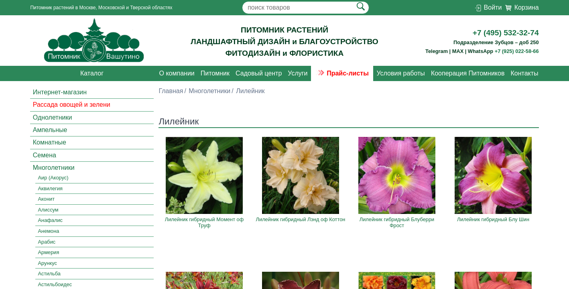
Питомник (215, 73)
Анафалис (50, 221)
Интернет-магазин (60, 92)
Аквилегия (50, 188)
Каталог (92, 73)
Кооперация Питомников (468, 73)
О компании (177, 73)
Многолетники (54, 167)
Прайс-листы (342, 73)
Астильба (49, 274)
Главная (171, 91)
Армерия (48, 252)
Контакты (524, 73)
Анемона (48, 231)
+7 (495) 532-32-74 (506, 32)
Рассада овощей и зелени (71, 104)
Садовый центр (259, 73)
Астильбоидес (55, 284)
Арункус (47, 263)
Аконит (46, 199)
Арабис (47, 242)
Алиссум (48, 210)
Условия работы (400, 73)
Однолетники (52, 117)
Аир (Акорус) (53, 178)
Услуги (297, 73)
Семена (44, 155)
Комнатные (49, 142)
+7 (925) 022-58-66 (517, 51)
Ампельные (50, 129)
